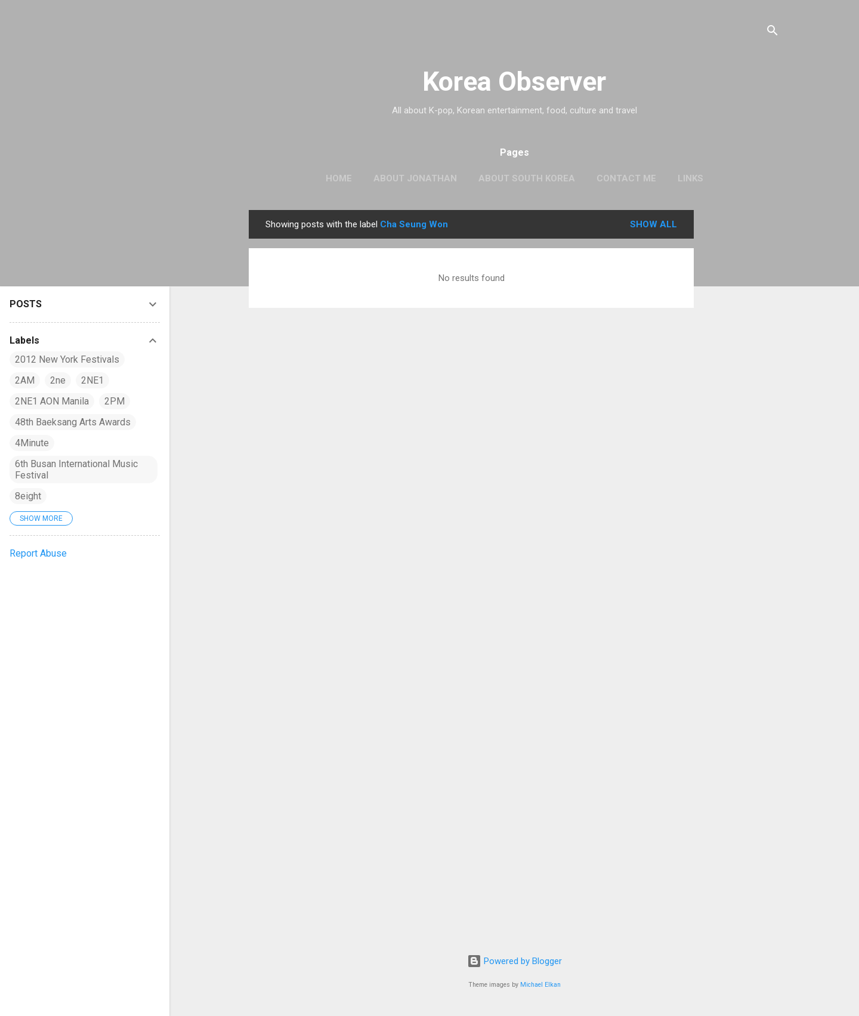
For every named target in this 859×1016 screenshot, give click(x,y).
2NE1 (92, 380)
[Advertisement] (741, 389)
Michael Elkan (540, 985)
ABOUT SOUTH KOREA (526, 178)
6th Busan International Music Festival (76, 469)
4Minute (32, 443)
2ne (58, 380)
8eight (28, 496)
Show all (653, 224)
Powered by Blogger (514, 961)
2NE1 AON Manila (52, 401)
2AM (25, 380)
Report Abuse (38, 553)
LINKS (690, 178)
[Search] (772, 32)
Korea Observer (514, 81)
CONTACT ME (626, 178)
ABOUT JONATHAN (415, 178)
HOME (339, 178)
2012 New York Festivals (67, 359)
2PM (114, 401)
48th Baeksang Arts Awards (73, 422)
